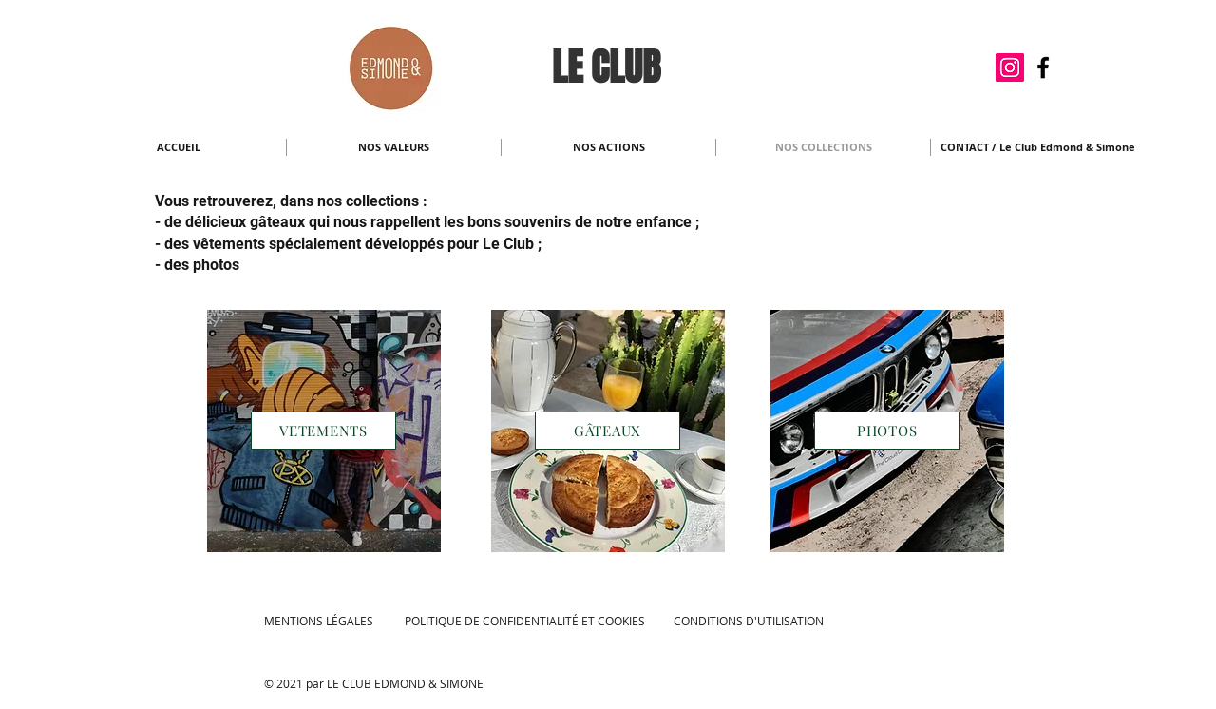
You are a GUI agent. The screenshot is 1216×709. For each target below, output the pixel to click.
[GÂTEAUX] (607, 431)
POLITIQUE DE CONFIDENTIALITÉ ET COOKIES (525, 620)
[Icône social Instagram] (1010, 67)
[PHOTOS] (887, 431)
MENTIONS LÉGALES (318, 620)
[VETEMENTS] (323, 431)
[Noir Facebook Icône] (1043, 67)
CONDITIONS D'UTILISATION (749, 620)
